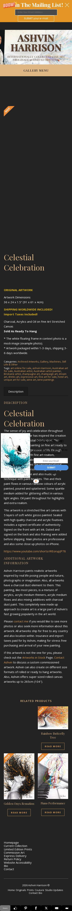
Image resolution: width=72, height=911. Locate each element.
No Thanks (50, 473)
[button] (49, 441)
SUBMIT (51, 467)
